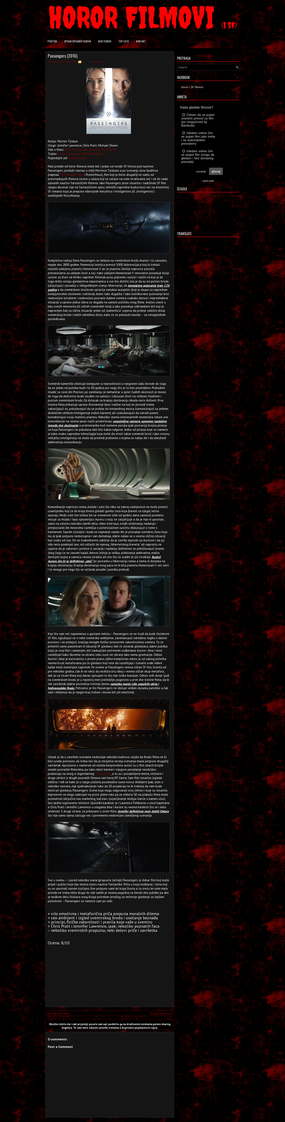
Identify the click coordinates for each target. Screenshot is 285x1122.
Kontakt (141, 41)
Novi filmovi (104, 41)
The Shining (103, 774)
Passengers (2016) (62, 56)
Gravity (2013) (78, 158)
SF (83, 61)
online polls (208, 181)
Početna (52, 41)
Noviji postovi (58, 1013)
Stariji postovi (161, 1013)
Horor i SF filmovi (192, 87)
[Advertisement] (108, 974)
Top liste (123, 41)
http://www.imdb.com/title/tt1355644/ (91, 150)
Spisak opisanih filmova (77, 41)
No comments (98, 61)
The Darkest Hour (72, 175)
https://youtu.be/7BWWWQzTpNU (80, 154)
